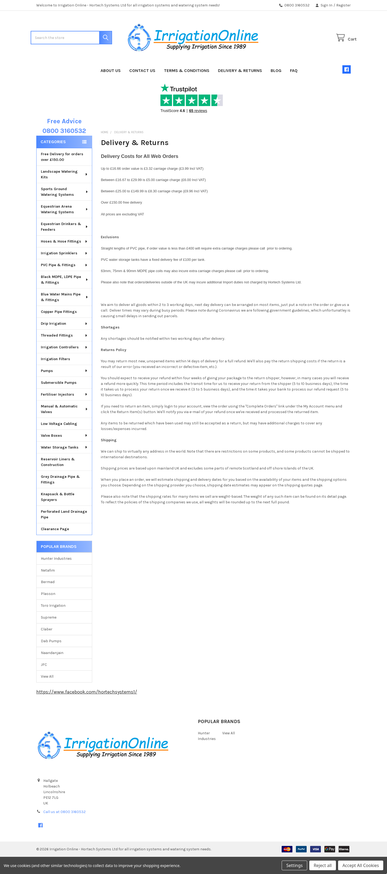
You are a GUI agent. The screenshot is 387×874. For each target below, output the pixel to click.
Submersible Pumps (59, 400)
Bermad (48, 599)
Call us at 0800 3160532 (64, 829)
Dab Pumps (51, 658)
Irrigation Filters (55, 376)
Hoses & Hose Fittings (64, 258)
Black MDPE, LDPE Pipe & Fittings (64, 297)
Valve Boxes (64, 452)
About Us (111, 87)
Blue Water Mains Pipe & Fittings (64, 314)
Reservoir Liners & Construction (58, 479)
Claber (46, 646)
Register (343, 5)
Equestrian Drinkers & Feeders (64, 244)
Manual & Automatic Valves (64, 426)
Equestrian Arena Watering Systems (64, 226)
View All (47, 693)
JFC (44, 682)
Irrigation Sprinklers (64, 270)
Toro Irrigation (53, 622)
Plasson (48, 611)
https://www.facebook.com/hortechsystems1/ (86, 709)
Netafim (48, 587)
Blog (276, 87)
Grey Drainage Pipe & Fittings (60, 497)
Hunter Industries (56, 575)
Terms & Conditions (186, 87)
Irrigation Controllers (64, 364)
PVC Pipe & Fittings (64, 282)
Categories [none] (53, 158)
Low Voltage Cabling (59, 441)
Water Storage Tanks (64, 464)
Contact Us (142, 87)
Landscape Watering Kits (64, 191)
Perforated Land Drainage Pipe (64, 531)
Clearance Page (55, 546)
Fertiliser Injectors (64, 411)
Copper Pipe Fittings (59, 329)
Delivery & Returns (240, 87)
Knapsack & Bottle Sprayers (57, 514)
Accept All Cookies (360, 865)
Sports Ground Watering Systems (64, 209)
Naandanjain (52, 670)
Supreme (48, 634)
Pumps (64, 388)
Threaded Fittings (64, 352)
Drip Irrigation (64, 340)
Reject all (323, 865)
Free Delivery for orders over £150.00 (62, 174)
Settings (294, 865)
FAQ (294, 87)
